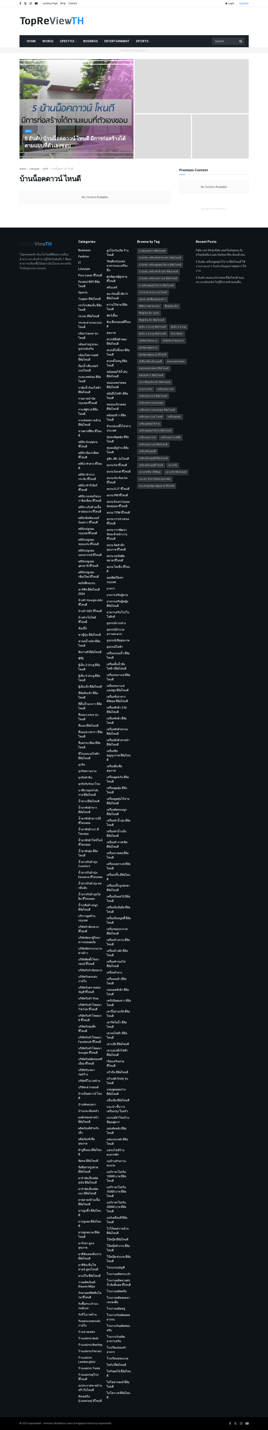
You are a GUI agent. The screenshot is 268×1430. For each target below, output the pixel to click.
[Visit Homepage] (52, 21)
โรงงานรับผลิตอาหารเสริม (116, 1339)
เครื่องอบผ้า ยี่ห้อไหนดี (116, 981)
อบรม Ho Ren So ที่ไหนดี (117, 480)
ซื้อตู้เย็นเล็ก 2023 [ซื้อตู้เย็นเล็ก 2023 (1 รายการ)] (149, 313)
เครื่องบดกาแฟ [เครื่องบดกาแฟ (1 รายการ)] (147, 437)
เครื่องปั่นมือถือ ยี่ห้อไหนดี (118, 909)
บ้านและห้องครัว (88, 1111)
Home (31, 41)
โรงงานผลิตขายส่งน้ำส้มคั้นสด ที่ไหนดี (119, 1282)
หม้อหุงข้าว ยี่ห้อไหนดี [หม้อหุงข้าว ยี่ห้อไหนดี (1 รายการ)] (151, 375)
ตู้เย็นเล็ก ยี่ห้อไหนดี (90, 687)
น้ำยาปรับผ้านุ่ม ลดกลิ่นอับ (90, 885)
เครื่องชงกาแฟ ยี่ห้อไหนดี (118, 677)
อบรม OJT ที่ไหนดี (118, 489)
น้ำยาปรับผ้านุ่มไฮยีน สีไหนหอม (89, 896)
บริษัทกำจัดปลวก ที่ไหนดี (88, 929)
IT (79, 263)
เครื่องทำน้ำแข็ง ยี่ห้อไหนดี (116, 833)
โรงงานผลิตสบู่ (116, 1309)
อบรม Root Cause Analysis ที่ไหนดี (118, 504)
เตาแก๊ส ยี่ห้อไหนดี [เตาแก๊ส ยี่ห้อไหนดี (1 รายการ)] (176, 472)
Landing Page (50, 3)
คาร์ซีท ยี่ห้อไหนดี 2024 (89, 592)
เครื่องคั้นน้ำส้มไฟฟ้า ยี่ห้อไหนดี (116, 666)
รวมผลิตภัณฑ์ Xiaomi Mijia (86, 1284)
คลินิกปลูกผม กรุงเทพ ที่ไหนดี (87, 531)
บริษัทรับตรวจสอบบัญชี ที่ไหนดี (89, 990)
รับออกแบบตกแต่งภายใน (89, 1323)
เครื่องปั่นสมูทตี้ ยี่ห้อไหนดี (119, 920)
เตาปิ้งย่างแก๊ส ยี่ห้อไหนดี (118, 1013)
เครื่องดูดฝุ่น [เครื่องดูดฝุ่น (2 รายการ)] (174, 417)
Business (90, 41)
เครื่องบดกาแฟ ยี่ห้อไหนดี (118, 866)
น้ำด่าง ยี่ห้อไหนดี (88, 801)
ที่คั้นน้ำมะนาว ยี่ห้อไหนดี (90, 706)
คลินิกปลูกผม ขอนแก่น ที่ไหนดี (88, 542)
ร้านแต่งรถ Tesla (89, 1368)
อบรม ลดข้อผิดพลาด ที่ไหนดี (116, 558)
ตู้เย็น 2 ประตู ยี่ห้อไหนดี (89, 667)
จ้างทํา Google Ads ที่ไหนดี (90, 602)
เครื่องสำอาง (114, 972)
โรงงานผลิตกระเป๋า (119, 1274)
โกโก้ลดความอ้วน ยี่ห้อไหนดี (118, 1231)
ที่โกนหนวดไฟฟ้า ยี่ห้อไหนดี (89, 756)
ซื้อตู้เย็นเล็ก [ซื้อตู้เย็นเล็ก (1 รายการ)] (171, 306)
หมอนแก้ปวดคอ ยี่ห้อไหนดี (116, 406)
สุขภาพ (111, 333)
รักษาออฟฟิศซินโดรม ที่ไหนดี (89, 1295)
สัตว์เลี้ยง (112, 316)
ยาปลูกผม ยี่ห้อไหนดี (89, 1224)
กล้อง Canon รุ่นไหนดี (88, 335)
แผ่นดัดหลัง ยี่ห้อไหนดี (116, 1130)
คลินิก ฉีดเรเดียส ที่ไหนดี (88, 455)
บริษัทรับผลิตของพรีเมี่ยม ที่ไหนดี (90, 1061)
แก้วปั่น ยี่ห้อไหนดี (117, 1072)
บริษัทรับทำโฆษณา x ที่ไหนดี (90, 1018)
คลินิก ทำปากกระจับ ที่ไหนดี (87, 477)
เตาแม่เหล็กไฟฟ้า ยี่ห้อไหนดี (117, 1052)
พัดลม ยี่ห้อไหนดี (88, 1161)
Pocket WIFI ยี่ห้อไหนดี (89, 284)
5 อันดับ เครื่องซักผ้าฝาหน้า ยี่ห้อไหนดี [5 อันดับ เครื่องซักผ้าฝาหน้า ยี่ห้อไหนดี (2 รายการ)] (160, 258)
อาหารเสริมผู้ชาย (117, 595)
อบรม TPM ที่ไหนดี (118, 513)
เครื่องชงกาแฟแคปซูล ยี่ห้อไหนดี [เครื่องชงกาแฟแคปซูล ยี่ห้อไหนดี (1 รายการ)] (157, 410)
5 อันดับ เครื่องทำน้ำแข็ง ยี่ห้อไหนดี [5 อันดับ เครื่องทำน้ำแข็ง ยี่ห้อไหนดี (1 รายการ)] (158, 271)
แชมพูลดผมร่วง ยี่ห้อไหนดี (116, 1091)
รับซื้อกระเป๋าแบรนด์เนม (88, 1306)
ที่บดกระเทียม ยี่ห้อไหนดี (89, 745)
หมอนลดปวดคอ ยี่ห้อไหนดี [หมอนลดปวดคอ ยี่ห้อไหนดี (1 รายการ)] (154, 368)
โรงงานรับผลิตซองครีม (118, 1328)
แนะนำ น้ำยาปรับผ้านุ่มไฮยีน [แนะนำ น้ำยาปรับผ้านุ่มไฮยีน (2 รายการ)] (155, 479)
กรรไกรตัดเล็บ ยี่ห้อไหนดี (90, 307)
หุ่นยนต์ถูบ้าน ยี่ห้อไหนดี (117, 450)
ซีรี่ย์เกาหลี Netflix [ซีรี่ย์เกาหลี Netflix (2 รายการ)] (149, 306)
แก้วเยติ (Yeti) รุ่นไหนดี (117, 1081)
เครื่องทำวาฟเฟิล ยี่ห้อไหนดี (117, 844)
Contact (72, 3)
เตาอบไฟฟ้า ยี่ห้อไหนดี (117, 1035)
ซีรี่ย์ (80, 659)
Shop (63, 3)
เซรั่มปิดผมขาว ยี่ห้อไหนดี (119, 1003)
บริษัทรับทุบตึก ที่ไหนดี (87, 1029)
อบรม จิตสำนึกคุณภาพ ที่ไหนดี (116, 547)
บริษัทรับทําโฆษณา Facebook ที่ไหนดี (90, 1039)
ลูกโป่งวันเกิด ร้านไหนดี (118, 252)
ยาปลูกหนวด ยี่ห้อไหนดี (89, 1234)
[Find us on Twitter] (235, 1423)
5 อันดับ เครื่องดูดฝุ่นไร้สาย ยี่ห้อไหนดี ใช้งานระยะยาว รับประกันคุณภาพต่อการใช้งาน (221, 266)
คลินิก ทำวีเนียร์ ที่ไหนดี (87, 487)
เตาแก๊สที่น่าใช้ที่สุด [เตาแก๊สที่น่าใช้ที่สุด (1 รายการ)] (149, 472)
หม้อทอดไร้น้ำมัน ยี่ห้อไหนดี (117, 374)
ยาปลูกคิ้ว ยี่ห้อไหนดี (89, 1213)
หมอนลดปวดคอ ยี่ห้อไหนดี (116, 385)
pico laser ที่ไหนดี (90, 275)
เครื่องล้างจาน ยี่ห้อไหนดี (118, 942)
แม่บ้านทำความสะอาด (116, 1163)
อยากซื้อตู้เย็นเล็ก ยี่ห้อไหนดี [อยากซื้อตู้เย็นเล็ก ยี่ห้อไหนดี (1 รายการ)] (154, 382)
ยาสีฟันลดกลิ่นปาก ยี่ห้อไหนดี (89, 1256)
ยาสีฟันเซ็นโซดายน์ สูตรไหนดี (88, 1267)
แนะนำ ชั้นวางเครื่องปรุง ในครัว (117, 1109)
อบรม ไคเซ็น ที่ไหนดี (118, 569)
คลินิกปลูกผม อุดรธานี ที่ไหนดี (88, 563)
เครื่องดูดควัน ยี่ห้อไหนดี (118, 779)
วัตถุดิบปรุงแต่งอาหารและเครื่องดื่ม (117, 265)
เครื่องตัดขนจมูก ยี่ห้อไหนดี (117, 812)
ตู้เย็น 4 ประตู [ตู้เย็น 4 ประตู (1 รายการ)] (178, 327)
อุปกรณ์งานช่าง (116, 623)
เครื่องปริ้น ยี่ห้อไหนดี (118, 877)
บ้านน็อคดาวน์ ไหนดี (62, 169)
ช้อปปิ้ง (82, 628)
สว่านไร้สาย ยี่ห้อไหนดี (117, 307)
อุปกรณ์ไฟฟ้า (115, 647)
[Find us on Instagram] (241, 1423)
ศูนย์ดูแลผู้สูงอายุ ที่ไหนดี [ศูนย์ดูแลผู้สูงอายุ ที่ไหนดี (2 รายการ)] (152, 354)
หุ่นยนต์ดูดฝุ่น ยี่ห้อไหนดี (118, 439)
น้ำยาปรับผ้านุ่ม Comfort (87, 864)
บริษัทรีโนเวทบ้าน (89, 1081)
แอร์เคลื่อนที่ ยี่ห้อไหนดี (117, 1220)
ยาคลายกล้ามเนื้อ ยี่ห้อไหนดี (89, 1202)
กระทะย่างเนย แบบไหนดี (90, 325)
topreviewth (34, 1423)
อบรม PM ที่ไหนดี (117, 495)
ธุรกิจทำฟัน (85, 778)
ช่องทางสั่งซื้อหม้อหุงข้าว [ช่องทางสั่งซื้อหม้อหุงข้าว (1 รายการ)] (152, 299)
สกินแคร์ (112, 287)
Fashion (83, 256)
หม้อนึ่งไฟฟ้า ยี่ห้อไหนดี (117, 396)
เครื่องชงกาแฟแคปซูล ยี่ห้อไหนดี (117, 688)
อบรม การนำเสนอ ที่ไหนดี (118, 521)
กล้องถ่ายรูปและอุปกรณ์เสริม (88, 346)
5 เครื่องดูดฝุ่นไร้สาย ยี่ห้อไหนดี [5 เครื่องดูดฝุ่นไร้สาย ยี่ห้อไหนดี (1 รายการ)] (156, 285)
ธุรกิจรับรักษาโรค (89, 784)
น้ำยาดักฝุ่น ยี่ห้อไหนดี (88, 853)
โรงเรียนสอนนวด (117, 1358)
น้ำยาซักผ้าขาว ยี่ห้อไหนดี (87, 810)
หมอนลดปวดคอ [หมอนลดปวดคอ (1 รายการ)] (176, 361)
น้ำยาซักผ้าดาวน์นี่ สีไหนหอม (89, 821)
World (47, 41)
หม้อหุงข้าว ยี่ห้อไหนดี (116, 417)
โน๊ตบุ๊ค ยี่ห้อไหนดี (117, 1239)
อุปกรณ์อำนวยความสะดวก (115, 632)
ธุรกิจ (29, 135)
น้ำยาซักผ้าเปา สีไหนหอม (88, 831)
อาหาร (111, 589)
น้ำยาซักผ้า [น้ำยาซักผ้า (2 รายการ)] (177, 333)
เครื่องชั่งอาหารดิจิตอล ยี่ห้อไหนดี (117, 699)
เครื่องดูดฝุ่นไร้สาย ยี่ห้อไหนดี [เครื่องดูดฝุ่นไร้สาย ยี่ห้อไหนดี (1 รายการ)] (155, 430)
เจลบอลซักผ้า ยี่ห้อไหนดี (118, 992)
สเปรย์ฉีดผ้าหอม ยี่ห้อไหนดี (117, 341)
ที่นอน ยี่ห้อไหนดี (88, 726)
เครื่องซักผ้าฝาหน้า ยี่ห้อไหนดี (118, 742)
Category (34, 169)
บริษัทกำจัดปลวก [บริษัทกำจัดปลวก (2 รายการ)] (148, 341)
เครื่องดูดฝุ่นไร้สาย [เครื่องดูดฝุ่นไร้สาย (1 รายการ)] (149, 424)
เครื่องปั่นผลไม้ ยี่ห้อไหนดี (118, 899)
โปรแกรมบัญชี (116, 1268)
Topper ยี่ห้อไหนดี (89, 299)
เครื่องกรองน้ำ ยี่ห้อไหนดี (118, 655)
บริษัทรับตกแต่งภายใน (87, 979)
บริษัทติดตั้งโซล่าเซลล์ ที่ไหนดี (88, 961)
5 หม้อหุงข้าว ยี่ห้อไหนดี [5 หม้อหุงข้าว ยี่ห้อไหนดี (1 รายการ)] (152, 251)
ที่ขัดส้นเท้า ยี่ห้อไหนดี (88, 695)
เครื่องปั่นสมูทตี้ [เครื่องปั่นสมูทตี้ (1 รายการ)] (147, 451)
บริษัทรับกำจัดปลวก (90, 970)
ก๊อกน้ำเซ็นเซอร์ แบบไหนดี (88, 368)
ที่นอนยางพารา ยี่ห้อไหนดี (90, 734)
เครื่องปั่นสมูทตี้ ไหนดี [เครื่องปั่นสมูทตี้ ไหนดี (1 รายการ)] (151, 465)
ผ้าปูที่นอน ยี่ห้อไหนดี (90, 1152)
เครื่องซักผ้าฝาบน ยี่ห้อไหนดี (117, 731)
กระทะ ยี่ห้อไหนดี (88, 316)
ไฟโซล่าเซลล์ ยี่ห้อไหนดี (118, 1384)
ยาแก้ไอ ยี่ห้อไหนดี (89, 1276)
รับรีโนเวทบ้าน (87, 1315)
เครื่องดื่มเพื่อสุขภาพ (114, 768)
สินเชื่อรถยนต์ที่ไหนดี (119, 324)
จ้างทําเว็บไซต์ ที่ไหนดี (87, 619)
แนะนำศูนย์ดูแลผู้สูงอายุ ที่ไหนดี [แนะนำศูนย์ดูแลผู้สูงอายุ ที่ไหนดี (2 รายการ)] (156, 486)
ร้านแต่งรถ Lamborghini (86, 1360)
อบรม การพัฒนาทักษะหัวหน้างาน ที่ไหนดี (117, 534)
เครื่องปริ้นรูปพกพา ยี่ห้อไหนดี (118, 888)
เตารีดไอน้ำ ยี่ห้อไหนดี (117, 1024)
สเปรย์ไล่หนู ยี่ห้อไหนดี (117, 363)
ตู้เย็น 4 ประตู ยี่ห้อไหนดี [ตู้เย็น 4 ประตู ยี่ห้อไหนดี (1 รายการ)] (152, 333)
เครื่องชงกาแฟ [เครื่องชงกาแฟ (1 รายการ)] (165, 389)
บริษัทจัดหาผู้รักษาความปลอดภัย (89, 940)
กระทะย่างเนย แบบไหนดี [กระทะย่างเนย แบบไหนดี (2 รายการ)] (153, 292)
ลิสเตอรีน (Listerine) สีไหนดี (90, 1398)
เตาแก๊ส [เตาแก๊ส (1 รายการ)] (172, 465)
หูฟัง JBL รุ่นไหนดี (118, 459)
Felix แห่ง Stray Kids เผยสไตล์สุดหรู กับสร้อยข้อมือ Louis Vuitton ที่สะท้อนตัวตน (220, 252)
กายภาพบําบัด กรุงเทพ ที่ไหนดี (87, 401)
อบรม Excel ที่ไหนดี (118, 472)
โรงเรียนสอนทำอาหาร (116, 1350)
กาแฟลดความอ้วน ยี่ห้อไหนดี (89, 422)
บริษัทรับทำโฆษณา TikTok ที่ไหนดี (90, 1007)
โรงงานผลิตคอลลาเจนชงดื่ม (118, 1300)
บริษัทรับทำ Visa (88, 998)
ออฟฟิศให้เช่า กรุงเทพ (115, 580)
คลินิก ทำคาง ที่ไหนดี (90, 466)
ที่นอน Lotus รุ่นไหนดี (88, 717)
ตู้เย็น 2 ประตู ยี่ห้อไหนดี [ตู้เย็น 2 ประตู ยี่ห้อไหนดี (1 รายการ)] (152, 327)
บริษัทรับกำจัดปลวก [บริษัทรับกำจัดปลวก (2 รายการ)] (173, 341)
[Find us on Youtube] (247, 1423)
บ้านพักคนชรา (87, 1105)
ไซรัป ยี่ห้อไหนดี (116, 1365)
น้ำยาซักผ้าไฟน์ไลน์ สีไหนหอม (90, 842)
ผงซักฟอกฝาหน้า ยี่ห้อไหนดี (88, 1119)
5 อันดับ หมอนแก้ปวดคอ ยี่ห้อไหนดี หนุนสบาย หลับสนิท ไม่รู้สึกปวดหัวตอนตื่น (220, 280)
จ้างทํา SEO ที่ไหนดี (90, 611)
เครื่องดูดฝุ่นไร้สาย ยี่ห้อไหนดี (118, 801)
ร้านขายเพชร (86, 1332)
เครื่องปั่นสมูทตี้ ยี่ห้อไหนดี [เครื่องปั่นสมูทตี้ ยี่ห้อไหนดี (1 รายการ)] (153, 458)
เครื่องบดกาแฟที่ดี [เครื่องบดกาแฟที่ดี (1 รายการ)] (171, 437)
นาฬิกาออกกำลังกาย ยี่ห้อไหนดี (88, 792)
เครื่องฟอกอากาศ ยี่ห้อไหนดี (117, 931)
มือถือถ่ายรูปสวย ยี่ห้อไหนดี (88, 1169)
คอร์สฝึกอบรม (86, 583)
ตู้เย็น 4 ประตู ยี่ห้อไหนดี (89, 678)
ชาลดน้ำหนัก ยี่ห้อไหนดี (89, 643)
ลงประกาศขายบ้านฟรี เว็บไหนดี (90, 1388)
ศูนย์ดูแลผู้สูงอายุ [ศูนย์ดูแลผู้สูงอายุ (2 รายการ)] (148, 347)
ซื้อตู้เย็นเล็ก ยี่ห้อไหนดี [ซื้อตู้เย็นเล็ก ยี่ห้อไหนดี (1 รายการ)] (151, 320)
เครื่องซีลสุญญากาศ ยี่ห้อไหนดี (119, 755)
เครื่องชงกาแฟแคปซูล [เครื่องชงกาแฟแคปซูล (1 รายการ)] (151, 403)
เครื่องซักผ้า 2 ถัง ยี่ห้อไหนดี (117, 710)
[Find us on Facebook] (230, 1423)
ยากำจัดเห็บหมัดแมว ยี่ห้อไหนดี (88, 1191)
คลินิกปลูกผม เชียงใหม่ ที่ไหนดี (88, 574)
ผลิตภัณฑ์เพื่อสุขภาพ (86, 1141)
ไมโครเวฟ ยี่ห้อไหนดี (118, 1395)
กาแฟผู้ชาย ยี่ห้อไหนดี (88, 411)
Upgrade (244, 3)
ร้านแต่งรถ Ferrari (90, 1351)
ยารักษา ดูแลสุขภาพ (86, 1245)
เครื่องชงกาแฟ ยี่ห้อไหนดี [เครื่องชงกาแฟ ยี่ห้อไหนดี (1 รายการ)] (153, 396)
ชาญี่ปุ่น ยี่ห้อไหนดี (89, 635)
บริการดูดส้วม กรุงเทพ (86, 918)
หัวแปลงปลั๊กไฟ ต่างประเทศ (119, 428)
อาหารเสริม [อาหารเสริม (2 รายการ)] (145, 389)
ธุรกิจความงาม (87, 771)
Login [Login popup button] (230, 3)
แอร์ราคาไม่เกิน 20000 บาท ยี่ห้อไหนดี (116, 1207)
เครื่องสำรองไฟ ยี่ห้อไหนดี (116, 964)
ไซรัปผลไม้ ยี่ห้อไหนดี (119, 1373)
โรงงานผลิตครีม (117, 1291)
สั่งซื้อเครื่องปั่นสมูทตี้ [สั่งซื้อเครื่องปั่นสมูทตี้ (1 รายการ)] (150, 361)
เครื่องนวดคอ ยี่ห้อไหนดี (117, 855)
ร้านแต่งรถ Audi (88, 1338)
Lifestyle (67, 41)
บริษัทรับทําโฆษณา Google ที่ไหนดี (90, 1050)
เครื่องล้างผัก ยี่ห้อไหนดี (117, 953)
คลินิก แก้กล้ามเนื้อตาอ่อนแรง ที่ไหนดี (89, 509)
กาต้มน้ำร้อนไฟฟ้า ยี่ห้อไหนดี (89, 390)
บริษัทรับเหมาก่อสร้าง (86, 1072)
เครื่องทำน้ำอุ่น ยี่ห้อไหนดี (118, 823)
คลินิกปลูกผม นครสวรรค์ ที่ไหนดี (90, 553)
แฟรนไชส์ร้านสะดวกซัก (115, 1152)
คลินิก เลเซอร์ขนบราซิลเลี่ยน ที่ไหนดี (89, 498)
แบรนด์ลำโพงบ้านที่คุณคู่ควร (118, 1120)
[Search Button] (241, 41)
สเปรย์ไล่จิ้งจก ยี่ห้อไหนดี (118, 352)
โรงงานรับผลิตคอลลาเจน (118, 1317)
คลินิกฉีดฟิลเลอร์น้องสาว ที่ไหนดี (88, 520)
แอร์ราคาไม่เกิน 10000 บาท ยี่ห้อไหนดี (116, 1176)
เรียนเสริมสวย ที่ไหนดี (115, 1063)
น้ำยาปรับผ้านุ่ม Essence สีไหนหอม (90, 875)
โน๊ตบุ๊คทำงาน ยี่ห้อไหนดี (118, 1248)
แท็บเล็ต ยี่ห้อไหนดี (118, 1100)
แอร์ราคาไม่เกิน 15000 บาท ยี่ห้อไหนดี (116, 1191)
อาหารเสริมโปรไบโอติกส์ (118, 614)
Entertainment (116, 41)
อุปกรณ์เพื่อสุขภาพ (118, 640)
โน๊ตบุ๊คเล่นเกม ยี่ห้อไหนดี (118, 1259)
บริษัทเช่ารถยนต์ (88, 1087)
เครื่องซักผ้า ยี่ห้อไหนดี (116, 720)
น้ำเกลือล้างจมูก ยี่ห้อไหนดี (88, 907)
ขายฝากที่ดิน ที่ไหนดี (90, 433)
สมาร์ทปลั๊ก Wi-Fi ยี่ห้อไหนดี (117, 296)
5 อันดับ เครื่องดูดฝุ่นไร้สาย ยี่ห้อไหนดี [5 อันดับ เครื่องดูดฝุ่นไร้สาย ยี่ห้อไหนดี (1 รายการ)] (160, 265)
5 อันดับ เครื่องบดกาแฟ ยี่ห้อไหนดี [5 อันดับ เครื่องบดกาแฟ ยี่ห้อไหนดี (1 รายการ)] (158, 278)
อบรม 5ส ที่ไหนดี (117, 465)
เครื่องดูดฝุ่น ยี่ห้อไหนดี (117, 790)
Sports (142, 41)
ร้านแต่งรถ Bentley (90, 1345)
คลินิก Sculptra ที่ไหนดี (88, 444)
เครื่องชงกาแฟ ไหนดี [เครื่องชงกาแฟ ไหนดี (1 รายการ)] (150, 417)
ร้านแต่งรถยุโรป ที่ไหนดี (88, 1377)
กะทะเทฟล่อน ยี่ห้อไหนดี (89, 379)
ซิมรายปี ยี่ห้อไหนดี (89, 652)
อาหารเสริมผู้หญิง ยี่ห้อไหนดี (117, 603)
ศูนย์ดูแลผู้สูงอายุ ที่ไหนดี (117, 279)
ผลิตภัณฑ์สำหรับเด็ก (88, 1130)
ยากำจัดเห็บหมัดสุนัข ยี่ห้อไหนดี (88, 1180)
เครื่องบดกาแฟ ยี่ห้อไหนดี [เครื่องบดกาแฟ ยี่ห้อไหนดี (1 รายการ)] (153, 444)
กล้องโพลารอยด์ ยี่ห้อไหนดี (88, 357)
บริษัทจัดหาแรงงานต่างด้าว (90, 951)
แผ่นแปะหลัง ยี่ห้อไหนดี (117, 1141)
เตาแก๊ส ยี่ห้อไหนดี (118, 1044)
